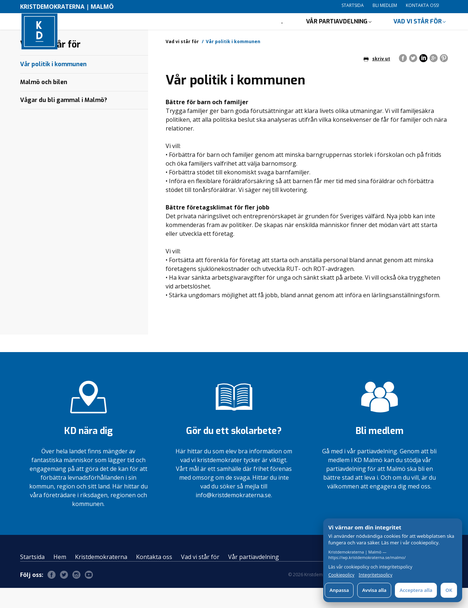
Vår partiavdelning (336, 31)
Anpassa (339, 590)
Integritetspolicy (375, 575)
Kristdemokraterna (101, 577)
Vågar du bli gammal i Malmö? (63, 120)
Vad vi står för (417, 31)
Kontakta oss (154, 577)
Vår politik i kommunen (53, 84)
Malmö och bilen (43, 102)
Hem (59, 577)
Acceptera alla (416, 590)
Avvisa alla (374, 590)
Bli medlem (385, 5)
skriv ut (376, 79)
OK (448, 590)
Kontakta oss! (422, 5)
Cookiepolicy (341, 575)
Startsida (352, 5)
